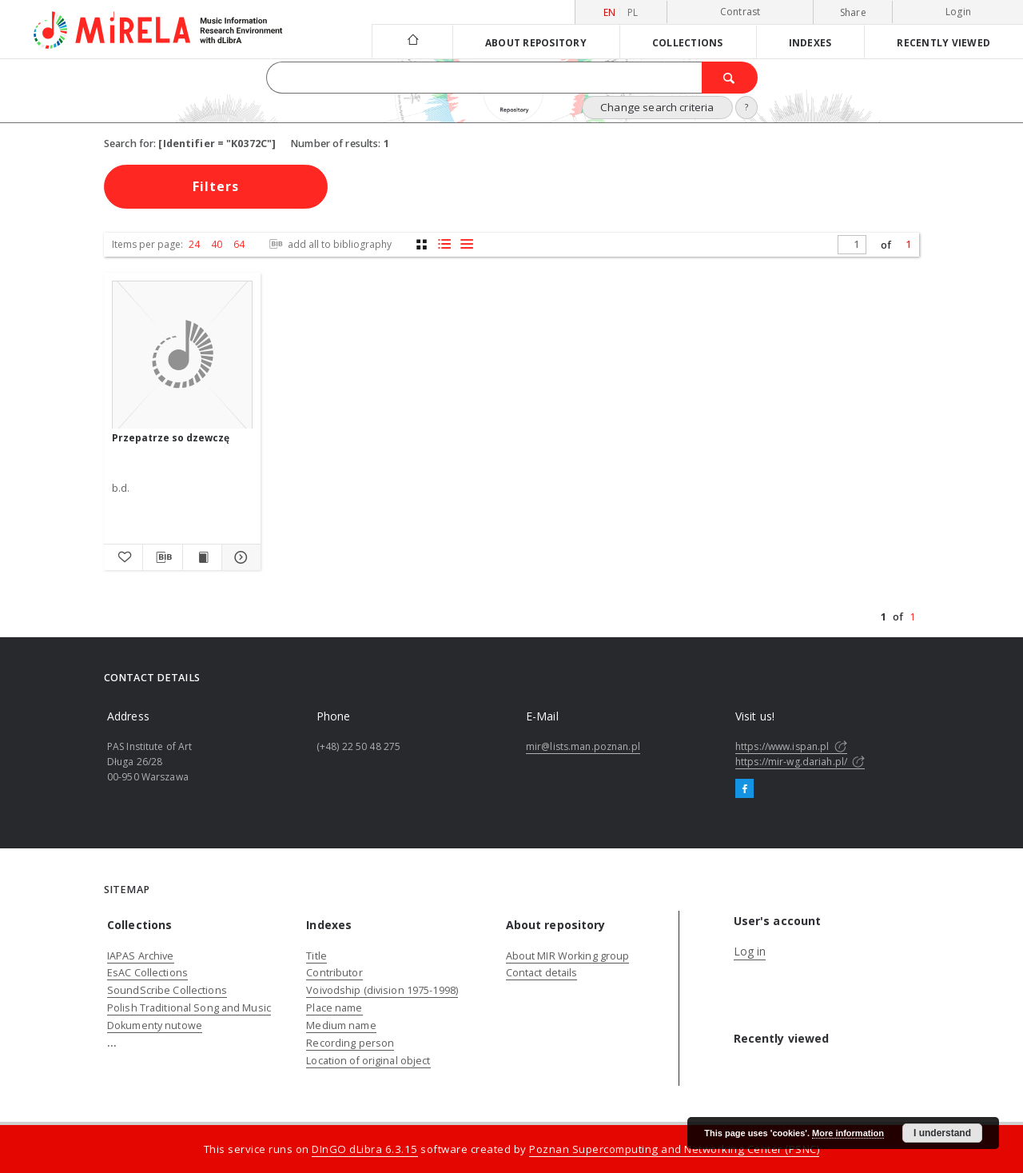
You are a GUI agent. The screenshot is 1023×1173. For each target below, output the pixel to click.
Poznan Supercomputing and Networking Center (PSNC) (674, 1149)
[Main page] (412, 41)
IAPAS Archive (140, 956)
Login (958, 11)
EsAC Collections (147, 972)
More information (848, 1133)
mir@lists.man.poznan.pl (583, 746)
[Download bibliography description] (162, 557)
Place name (334, 1008)
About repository (536, 42)
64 (239, 244)
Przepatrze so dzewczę (170, 438)
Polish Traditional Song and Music (189, 1008)
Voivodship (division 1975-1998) (382, 990)
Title (316, 956)
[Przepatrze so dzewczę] (182, 355)
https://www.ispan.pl (791, 746)
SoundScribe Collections (167, 990)
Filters (216, 186)
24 (194, 244)
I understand (942, 1133)
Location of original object (368, 1060)
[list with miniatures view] (444, 244)
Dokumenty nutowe (154, 1025)
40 (216, 244)
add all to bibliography (329, 244)
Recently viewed (943, 42)
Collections (687, 42)
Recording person (350, 1043)
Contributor (334, 972)
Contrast (740, 11)
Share (853, 12)
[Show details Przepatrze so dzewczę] (239, 557)
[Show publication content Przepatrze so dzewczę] (202, 557)
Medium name (341, 1025)
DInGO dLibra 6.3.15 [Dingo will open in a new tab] (365, 1149)
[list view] (466, 244)
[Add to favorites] (123, 557)
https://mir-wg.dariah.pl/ (800, 761)
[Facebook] (744, 789)
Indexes (810, 42)
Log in (750, 951)
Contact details (542, 972)
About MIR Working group (568, 956)
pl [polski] (633, 12)
